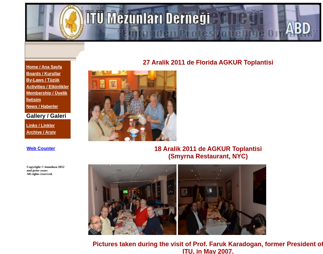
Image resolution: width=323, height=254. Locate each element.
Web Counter (41, 148)
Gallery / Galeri (46, 116)
